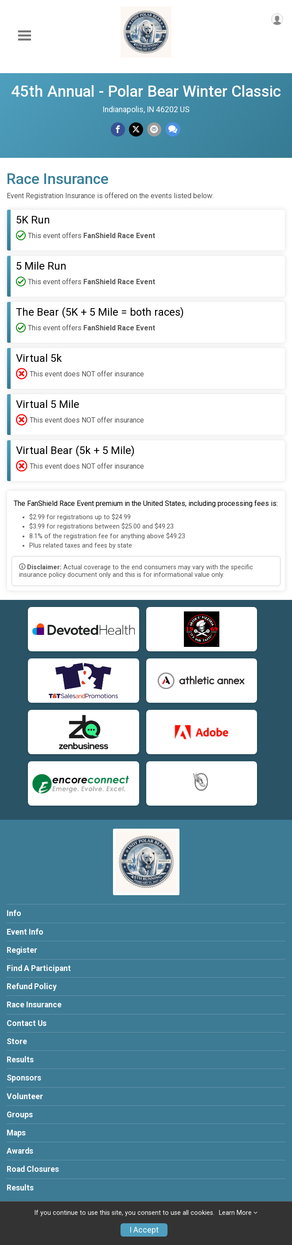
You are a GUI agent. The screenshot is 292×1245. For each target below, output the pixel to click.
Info (14, 913)
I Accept (144, 1229)
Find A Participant (39, 968)
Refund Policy (32, 986)
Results (20, 1059)
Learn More (235, 1213)
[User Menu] (277, 19)
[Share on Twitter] (136, 129)
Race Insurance (34, 1004)
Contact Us (27, 1023)
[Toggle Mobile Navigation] (24, 36)
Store (17, 1041)
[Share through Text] (172, 129)
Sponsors (24, 1077)
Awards (20, 1151)
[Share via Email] (154, 129)
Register (22, 950)
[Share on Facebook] (118, 129)
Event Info (25, 932)
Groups (20, 1114)
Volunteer (25, 1096)
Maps (16, 1132)
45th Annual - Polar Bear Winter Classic (146, 91)
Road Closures (33, 1169)
